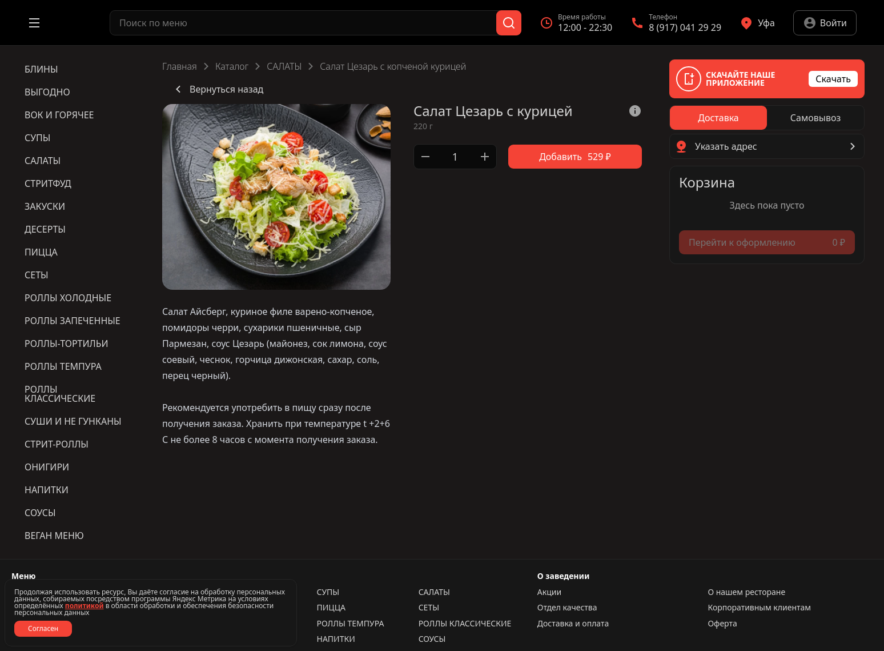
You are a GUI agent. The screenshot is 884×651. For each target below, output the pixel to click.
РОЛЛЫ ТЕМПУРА (350, 623)
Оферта (722, 623)
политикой (84, 605)
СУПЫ (327, 592)
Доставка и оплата (573, 623)
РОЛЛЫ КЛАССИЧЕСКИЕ (465, 623)
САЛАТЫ (284, 66)
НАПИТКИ (335, 639)
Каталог (231, 66)
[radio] (718, 118)
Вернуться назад (217, 89)
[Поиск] (508, 22)
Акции (549, 592)
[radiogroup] (767, 117)
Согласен (43, 628)
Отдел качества (567, 607)
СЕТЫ (429, 607)
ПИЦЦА (330, 607)
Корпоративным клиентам (759, 607)
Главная (179, 66)
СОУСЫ (432, 639)
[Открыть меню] (34, 22)
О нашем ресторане (746, 592)
